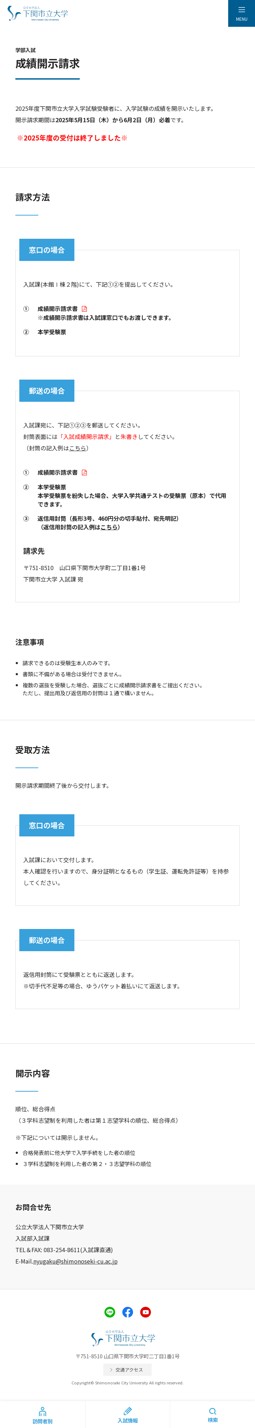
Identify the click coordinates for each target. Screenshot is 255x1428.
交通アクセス (129, 1369)
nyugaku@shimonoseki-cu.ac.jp (75, 1261)
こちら (77, 448)
